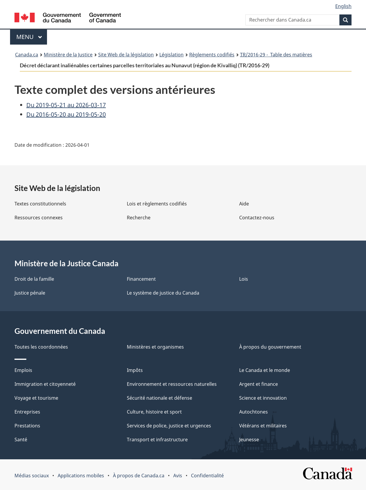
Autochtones (253, 412)
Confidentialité (207, 475)
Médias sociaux (31, 475)
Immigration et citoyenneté (45, 384)
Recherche (138, 217)
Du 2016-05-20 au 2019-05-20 (66, 114)
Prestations (27, 425)
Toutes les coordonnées (41, 347)
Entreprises (27, 412)
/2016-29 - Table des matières (276, 54)
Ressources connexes (38, 217)
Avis (177, 475)
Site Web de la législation (126, 54)
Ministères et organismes (155, 347)
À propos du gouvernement (270, 347)
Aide (244, 203)
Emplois (23, 370)
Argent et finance (258, 384)
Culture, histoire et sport (154, 412)
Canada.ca (26, 54)
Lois (243, 279)
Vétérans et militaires (263, 425)
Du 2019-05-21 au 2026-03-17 (66, 105)
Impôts (135, 370)
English (343, 6)
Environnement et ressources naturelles (172, 384)
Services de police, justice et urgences (169, 425)
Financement (141, 279)
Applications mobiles (81, 475)
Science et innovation (263, 398)
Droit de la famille (34, 279)
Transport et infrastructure (157, 439)
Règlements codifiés (211, 54)
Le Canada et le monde (264, 370)
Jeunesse (249, 439)
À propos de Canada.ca (138, 475)
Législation (171, 54)
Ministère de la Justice (68, 54)
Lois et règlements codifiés (157, 203)
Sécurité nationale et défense (159, 398)
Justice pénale (29, 293)
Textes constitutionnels (40, 203)
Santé (20, 439)
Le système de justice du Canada (163, 293)
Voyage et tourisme (36, 398)
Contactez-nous (256, 217)
